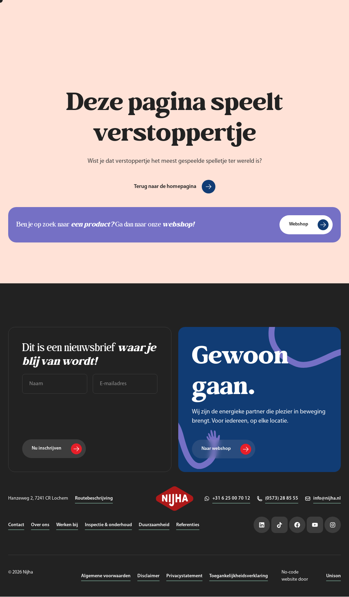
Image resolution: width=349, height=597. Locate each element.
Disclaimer (148, 576)
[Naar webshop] (223, 449)
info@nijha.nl (327, 498)
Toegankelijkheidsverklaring (238, 576)
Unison (333, 576)
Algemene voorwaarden (106, 576)
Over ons (40, 525)
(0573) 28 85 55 (281, 498)
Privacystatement (184, 576)
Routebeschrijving (94, 498)
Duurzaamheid (154, 525)
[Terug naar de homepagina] (174, 186)
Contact (16, 525)
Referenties (187, 525)
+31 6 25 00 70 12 (231, 498)
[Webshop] (306, 224)
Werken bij (67, 525)
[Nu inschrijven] (54, 448)
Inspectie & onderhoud (108, 525)
